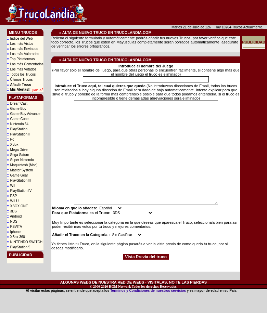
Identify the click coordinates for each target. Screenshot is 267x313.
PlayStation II (18, 134)
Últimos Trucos (20, 79)
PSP (12, 196)
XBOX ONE (17, 206)
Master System (20, 170)
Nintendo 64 (17, 124)
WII (11, 185)
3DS (12, 211)
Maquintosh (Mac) (22, 165)
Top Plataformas (21, 59)
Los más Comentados (25, 64)
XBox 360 (16, 237)
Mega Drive (17, 150)
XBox (12, 144)
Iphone (14, 232)
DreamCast (17, 103)
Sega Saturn (18, 155)
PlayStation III (19, 180)
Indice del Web (20, 38)
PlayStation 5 (18, 247)
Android (14, 216)
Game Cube (17, 119)
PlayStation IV (19, 191)
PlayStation (17, 129)
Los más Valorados (23, 54)
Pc (10, 139)
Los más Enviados (22, 49)
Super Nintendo (20, 160)
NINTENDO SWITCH (24, 242)
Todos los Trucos (21, 74)
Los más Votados (21, 69)
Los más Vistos (20, 43)
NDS (12, 221)
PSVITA (14, 227)
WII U (12, 201)
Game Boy (16, 108)
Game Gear (17, 175)
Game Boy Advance (23, 114)
